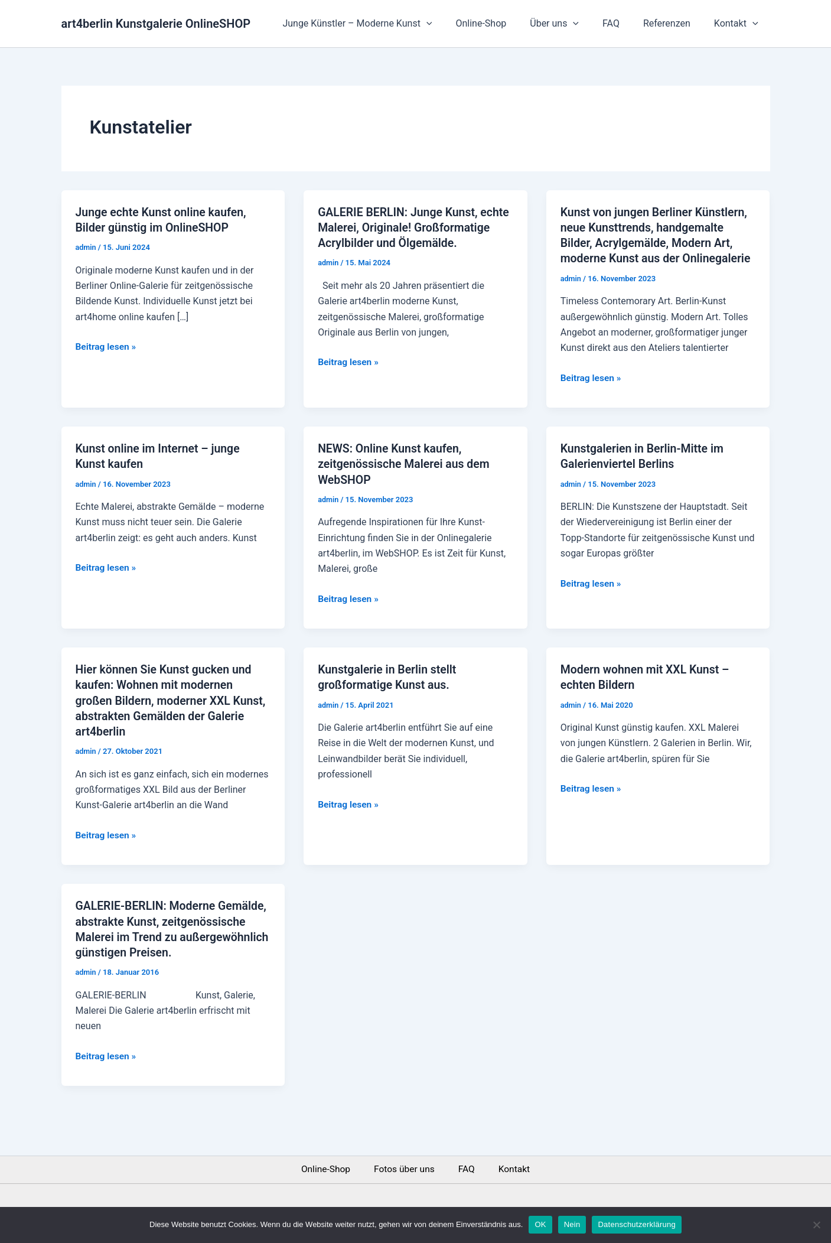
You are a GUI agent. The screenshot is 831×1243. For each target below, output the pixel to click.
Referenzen (674, 23)
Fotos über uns (404, 1169)
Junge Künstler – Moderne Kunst (383, 23)
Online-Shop (502, 23)
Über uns (570, 23)
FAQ (622, 23)
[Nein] (816, 1225)
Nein (572, 1224)
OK (540, 1224)
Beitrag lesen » (107, 345)
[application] (452, 23)
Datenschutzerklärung (636, 1224)
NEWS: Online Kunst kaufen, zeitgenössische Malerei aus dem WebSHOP (406, 478)
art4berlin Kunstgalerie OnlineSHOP (156, 24)
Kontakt (738, 23)
